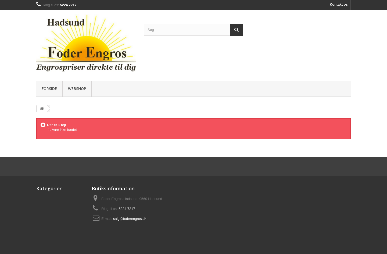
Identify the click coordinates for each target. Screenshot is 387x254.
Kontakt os (339, 4)
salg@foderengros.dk (129, 219)
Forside (49, 88)
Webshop (77, 88)
